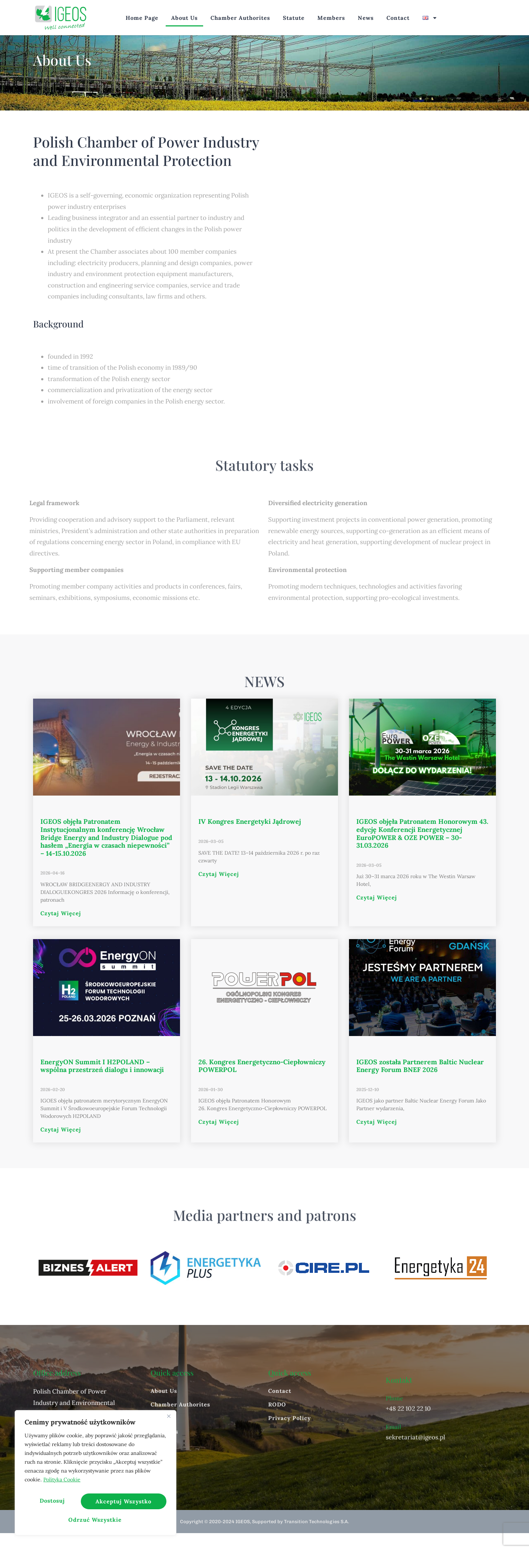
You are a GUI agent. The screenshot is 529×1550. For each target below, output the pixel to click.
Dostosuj (51, 1503)
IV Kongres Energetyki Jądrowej (249, 838)
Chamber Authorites (240, 17)
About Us (184, 17)
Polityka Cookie (61, 1485)
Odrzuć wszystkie (122, 1503)
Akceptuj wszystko (95, 1519)
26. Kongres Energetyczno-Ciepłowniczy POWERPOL (261, 1082)
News (366, 17)
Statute (294, 17)
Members (331, 17)
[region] (95, 1475)
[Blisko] (168, 1422)
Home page (142, 17)
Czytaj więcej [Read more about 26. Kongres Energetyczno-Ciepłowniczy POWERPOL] (218, 1138)
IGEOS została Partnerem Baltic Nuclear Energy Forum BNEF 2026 (420, 1082)
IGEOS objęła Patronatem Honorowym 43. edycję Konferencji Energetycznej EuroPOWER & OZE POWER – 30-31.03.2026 (422, 850)
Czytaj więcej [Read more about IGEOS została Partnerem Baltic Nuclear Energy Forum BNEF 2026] (376, 1138)
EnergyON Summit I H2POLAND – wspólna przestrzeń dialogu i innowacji (102, 1082)
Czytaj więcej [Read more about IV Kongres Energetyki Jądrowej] (218, 890)
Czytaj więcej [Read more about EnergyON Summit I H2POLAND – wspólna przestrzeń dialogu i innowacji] (60, 1146)
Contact (398, 17)
